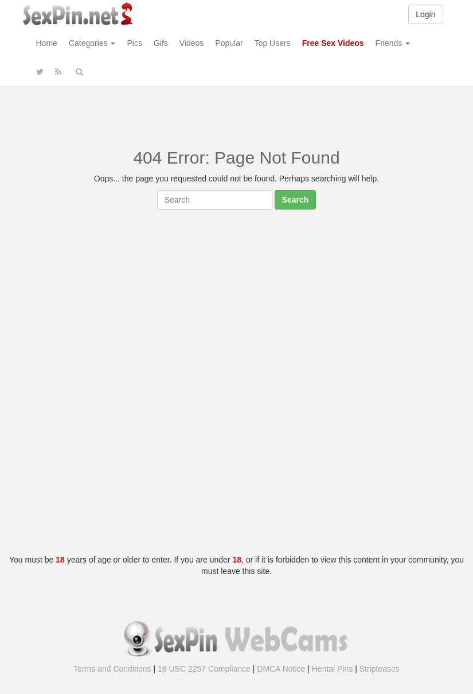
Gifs (161, 43)
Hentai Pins (332, 668)
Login (425, 14)
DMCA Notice (281, 668)
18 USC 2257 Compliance (204, 668)
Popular (229, 43)
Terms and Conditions (112, 668)
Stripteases (379, 668)
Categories (92, 43)
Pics (134, 43)
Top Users (273, 43)
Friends (393, 43)
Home (46, 43)
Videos (191, 43)
